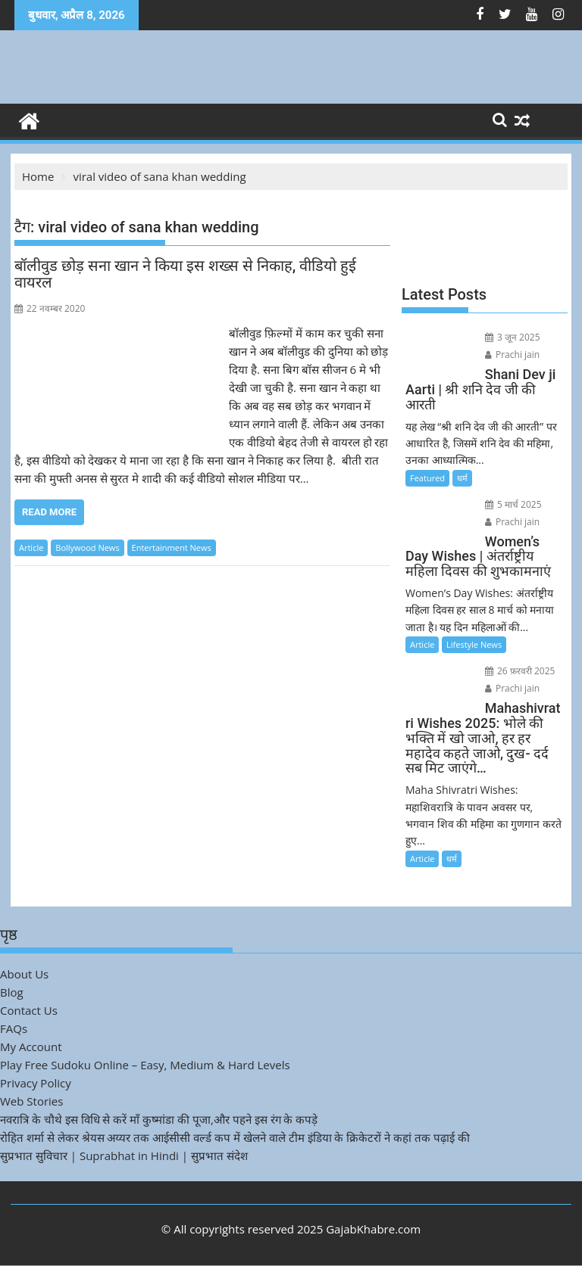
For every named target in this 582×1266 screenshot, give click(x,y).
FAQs (13, 1028)
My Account (31, 1046)
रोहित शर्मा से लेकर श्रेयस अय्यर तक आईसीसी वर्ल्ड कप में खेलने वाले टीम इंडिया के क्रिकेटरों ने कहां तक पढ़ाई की (235, 1137)
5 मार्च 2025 (513, 504)
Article (31, 547)
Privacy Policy (35, 1082)
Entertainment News (171, 547)
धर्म (462, 478)
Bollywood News (87, 547)
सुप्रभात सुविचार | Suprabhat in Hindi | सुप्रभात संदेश (124, 1155)
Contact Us (29, 1010)
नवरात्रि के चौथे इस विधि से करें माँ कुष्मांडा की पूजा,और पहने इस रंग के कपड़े (159, 1119)
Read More (49, 512)
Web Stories (31, 1101)
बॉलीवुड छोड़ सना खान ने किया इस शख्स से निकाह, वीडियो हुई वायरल (185, 274)
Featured (427, 478)
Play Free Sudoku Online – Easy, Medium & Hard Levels (145, 1064)
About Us (24, 973)
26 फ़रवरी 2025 (520, 670)
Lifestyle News (474, 644)
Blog (11, 992)
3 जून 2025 (512, 337)
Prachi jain (512, 354)
